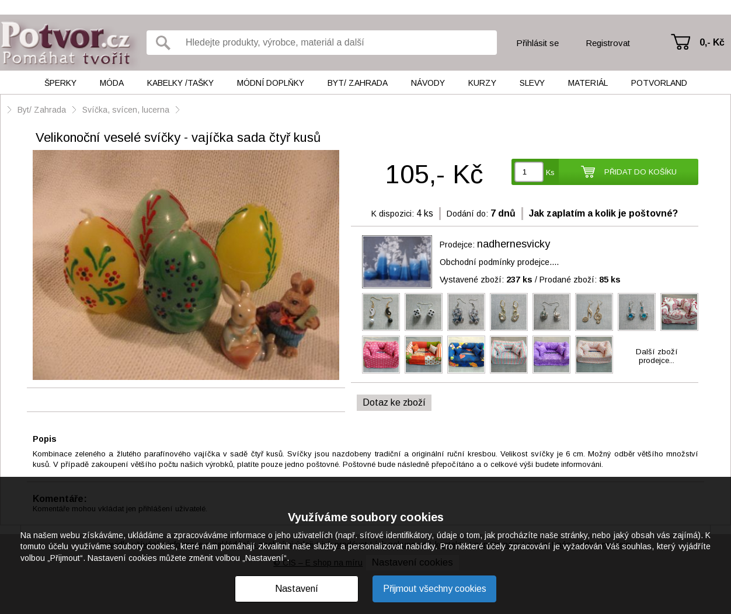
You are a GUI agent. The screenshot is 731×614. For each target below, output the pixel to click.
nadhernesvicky (513, 244)
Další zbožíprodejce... (657, 356)
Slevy (532, 83)
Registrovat (608, 43)
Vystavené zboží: (486, 279)
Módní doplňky (270, 83)
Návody (428, 83)
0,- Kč (712, 42)
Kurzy (482, 83)
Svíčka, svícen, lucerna (125, 109)
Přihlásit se (537, 43)
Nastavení (296, 589)
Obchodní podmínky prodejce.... (499, 262)
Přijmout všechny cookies (434, 589)
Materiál (588, 83)
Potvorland (659, 83)
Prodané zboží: (580, 279)
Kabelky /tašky (180, 83)
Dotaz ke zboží (394, 402)
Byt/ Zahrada (358, 83)
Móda (112, 83)
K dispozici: (392, 213)
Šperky (60, 83)
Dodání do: (467, 213)
